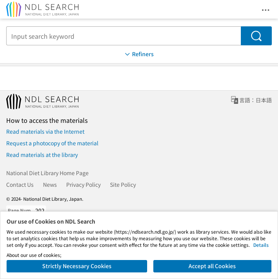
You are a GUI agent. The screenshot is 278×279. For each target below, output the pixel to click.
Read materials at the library (42, 154)
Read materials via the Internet (45, 131)
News (50, 184)
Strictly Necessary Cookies (77, 266)
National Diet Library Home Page (47, 173)
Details (261, 244)
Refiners (139, 54)
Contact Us (20, 184)
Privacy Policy (83, 184)
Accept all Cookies (212, 266)
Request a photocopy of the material (52, 143)
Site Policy (123, 184)
